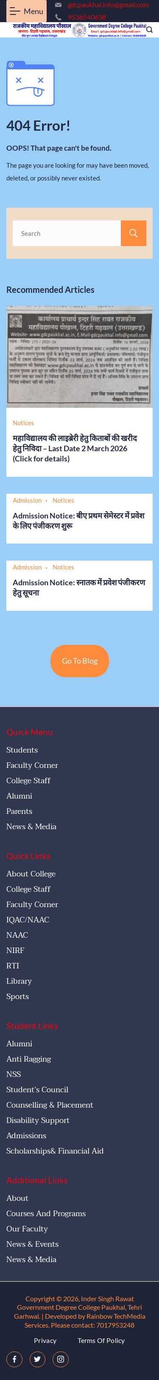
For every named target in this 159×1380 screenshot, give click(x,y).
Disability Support (38, 1120)
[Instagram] (61, 1359)
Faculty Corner (32, 765)
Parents (19, 811)
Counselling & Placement (49, 1105)
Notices (23, 423)
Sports (17, 996)
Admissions (26, 1135)
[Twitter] (38, 1359)
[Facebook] (14, 1359)
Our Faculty (27, 1229)
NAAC (17, 935)
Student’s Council (37, 1090)
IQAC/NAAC (27, 920)
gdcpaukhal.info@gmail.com (108, 4)
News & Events (32, 1244)
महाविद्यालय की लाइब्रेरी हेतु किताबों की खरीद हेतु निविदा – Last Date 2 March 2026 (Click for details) (75, 448)
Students (22, 750)
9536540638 (87, 17)
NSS (13, 1074)
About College (31, 874)
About (17, 1198)
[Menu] (26, 11)
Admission (27, 500)
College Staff (28, 780)
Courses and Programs (46, 1213)
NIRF (15, 950)
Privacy (45, 1340)
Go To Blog (80, 660)
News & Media (31, 826)
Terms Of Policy (101, 1340)
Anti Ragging (28, 1059)
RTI (12, 966)
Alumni (19, 796)
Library (19, 981)
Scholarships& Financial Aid (55, 1151)
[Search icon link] (147, 30)
